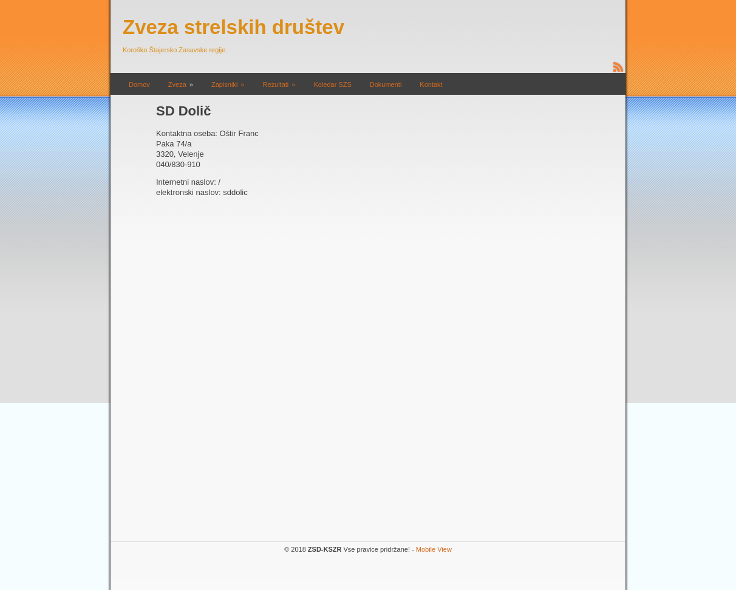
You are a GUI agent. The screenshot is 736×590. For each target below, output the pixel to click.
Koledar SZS (332, 84)
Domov (139, 84)
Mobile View (434, 549)
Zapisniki (224, 84)
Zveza (177, 84)
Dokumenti (386, 84)
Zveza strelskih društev (233, 27)
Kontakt (431, 84)
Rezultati (275, 84)
